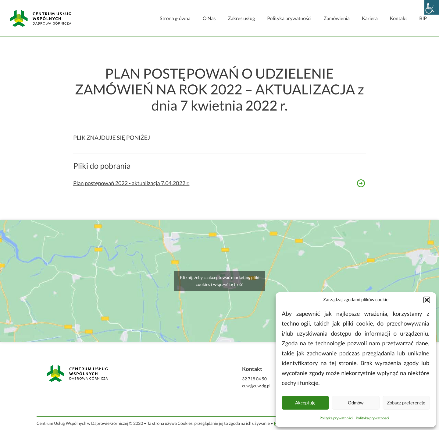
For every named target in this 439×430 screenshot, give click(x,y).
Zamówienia (336, 18)
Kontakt (398, 18)
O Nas (209, 18)
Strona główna (175, 18)
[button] (427, 300)
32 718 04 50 (254, 378)
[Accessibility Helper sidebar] (431, 7)
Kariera (370, 18)
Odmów (355, 402)
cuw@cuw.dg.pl (256, 385)
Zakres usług (241, 18)
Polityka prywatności (336, 418)
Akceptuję (305, 402)
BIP (423, 18)
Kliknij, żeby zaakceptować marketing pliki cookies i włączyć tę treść (219, 281)
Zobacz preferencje (406, 402)
